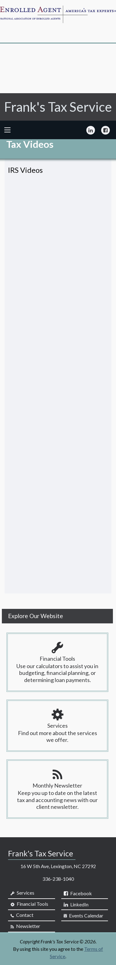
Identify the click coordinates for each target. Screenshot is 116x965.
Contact (22, 915)
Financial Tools (29, 904)
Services (22, 893)
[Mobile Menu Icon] (7, 129)
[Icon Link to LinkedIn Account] (90, 130)
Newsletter (25, 926)
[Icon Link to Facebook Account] (105, 130)
